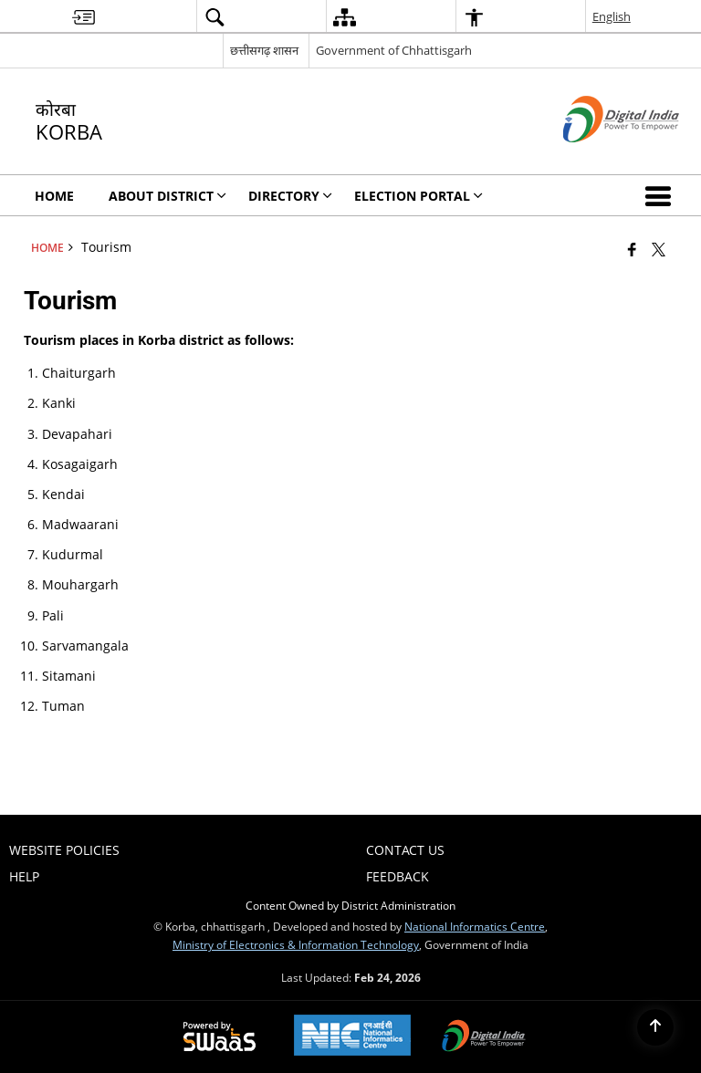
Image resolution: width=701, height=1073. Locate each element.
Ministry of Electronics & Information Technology (296, 944)
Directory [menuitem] (290, 195)
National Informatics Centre (474, 926)
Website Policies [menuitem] (64, 850)
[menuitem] (83, 17)
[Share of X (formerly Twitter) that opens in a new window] (658, 249)
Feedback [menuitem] (397, 876)
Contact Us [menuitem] (405, 850)
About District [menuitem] (167, 195)
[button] (662, 195)
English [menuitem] (611, 16)
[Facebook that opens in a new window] (632, 249)
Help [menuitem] (24, 876)
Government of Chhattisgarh (394, 50)
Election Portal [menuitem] (418, 195)
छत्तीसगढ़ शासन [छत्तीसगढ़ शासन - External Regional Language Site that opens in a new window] (264, 50)
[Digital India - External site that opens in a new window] (598, 157)
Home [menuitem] (54, 195)
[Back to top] (655, 1027)
